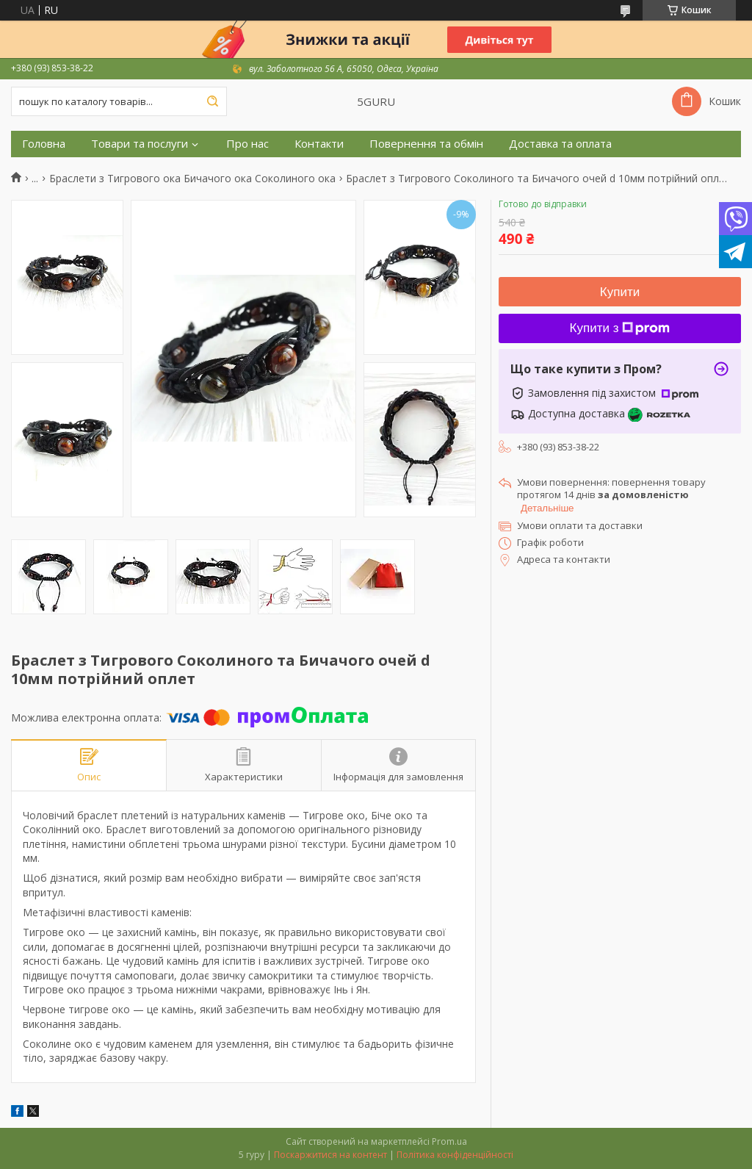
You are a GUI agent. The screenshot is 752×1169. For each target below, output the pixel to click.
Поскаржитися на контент (330, 1154)
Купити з (620, 328)
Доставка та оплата (560, 143)
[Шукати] (212, 101)
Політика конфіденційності (455, 1154)
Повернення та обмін (426, 143)
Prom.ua (449, 1141)
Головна (43, 143)
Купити (620, 292)
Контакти (319, 143)
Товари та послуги (139, 143)
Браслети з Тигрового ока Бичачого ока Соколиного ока (192, 178)
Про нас (247, 143)
